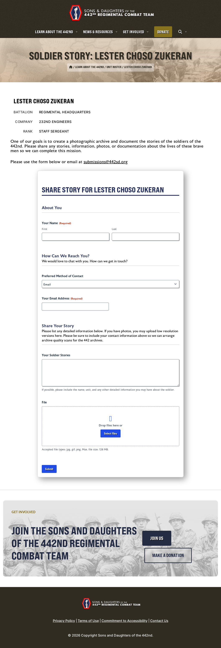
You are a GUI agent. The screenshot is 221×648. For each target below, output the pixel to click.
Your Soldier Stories (56, 355)
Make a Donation (168, 555)
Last (114, 229)
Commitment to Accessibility (124, 620)
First (44, 229)
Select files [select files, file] (110, 433)
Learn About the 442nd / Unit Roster (98, 67)
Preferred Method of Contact (62, 276)
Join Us (156, 538)
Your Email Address (62, 299)
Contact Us (159, 620)
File (44, 402)
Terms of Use (88, 620)
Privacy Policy (64, 620)
